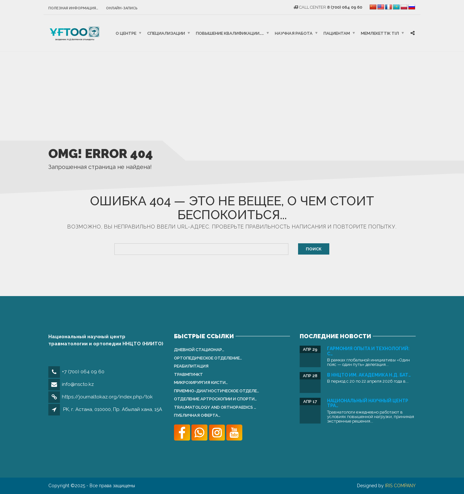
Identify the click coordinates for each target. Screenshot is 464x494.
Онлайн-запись (122, 8)
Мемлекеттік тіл (380, 33)
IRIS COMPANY (400, 485)
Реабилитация (191, 366)
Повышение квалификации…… (230, 33)
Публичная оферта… (197, 415)
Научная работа (294, 33)
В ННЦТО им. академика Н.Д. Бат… (369, 374)
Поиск (314, 249)
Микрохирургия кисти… (201, 382)
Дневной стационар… (199, 349)
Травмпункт (188, 374)
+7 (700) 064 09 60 (83, 372)
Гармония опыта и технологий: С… (368, 351)
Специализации (166, 33)
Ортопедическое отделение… (208, 358)
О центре (126, 33)
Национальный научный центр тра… (367, 403)
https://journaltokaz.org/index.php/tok (107, 397)
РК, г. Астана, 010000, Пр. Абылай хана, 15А (112, 409)
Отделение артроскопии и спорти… (215, 398)
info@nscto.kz (78, 384)
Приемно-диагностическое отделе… (216, 390)
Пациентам (337, 33)
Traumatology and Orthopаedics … (215, 407)
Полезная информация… (73, 8)
